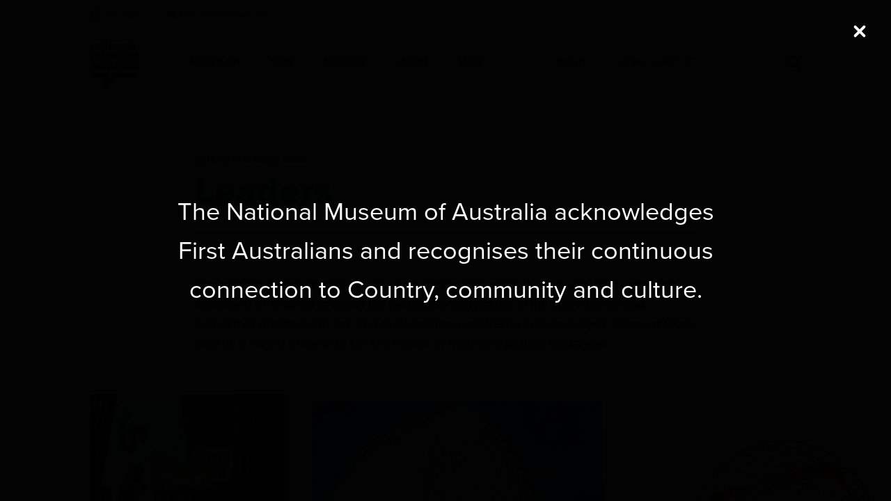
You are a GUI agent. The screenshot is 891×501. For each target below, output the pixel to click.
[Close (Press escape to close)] (859, 31)
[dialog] (445, 250)
